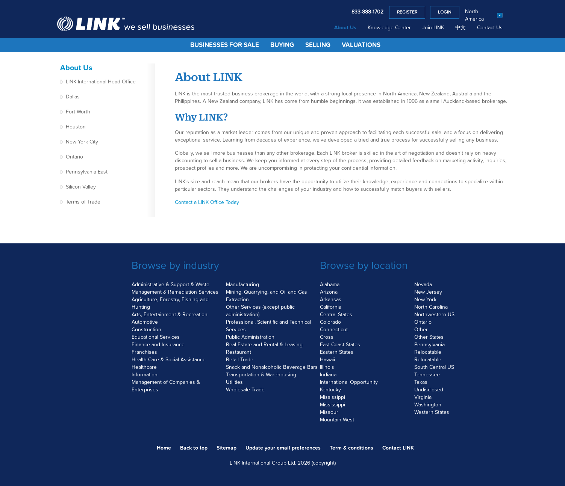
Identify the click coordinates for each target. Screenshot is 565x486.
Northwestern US (434, 314)
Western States (431, 412)
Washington (427, 405)
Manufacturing (242, 284)
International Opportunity (349, 382)
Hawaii (327, 359)
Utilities (234, 382)
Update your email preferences (283, 448)
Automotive (145, 322)
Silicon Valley (81, 187)
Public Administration (250, 337)
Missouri (329, 412)
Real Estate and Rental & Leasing (264, 344)
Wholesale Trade (245, 389)
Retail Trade (239, 359)
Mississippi (332, 397)
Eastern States (336, 352)
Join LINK (433, 27)
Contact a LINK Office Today (207, 202)
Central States (336, 314)
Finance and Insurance (158, 344)
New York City (82, 142)
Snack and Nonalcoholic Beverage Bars (272, 367)
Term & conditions (351, 448)
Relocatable (427, 352)
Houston (76, 127)
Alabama (329, 284)
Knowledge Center (389, 27)
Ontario (74, 157)
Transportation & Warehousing (261, 374)
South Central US (434, 367)
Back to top (194, 448)
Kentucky (330, 389)
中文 (460, 27)
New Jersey (428, 292)
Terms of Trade (83, 202)
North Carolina (431, 307)
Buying (282, 45)
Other (421, 329)
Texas (420, 382)
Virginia (423, 397)
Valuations (361, 45)
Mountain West (337, 420)
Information (145, 374)
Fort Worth (78, 112)
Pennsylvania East (87, 172)
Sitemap (226, 448)
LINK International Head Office (101, 82)
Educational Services (156, 337)
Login (444, 12)
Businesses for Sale (224, 45)
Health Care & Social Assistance (169, 359)
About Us (345, 27)
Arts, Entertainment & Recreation (170, 314)
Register (407, 12)
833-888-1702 (367, 12)
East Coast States (340, 344)
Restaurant (238, 352)
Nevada (423, 284)
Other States (429, 337)
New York (425, 299)
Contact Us (490, 27)
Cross (326, 337)
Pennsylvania (429, 344)
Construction (146, 329)
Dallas (73, 97)
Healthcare (144, 367)
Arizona (329, 292)
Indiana (328, 374)
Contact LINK (398, 448)
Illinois (327, 367)
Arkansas (330, 299)
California (330, 307)
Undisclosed (428, 389)
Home (164, 448)
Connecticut (334, 329)
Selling (317, 45)
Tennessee (427, 374)
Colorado (330, 322)
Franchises (144, 352)
